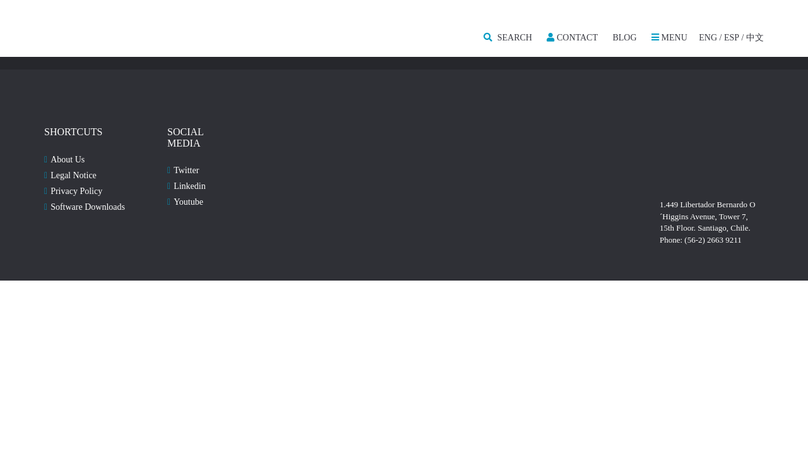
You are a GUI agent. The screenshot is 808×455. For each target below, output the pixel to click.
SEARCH (508, 37)
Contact (572, 37)
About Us (67, 159)
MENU (669, 37)
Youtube (188, 202)
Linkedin (190, 186)
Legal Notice (73, 175)
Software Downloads (87, 207)
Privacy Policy (76, 191)
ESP (731, 37)
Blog (624, 37)
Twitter (186, 170)
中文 (755, 37)
